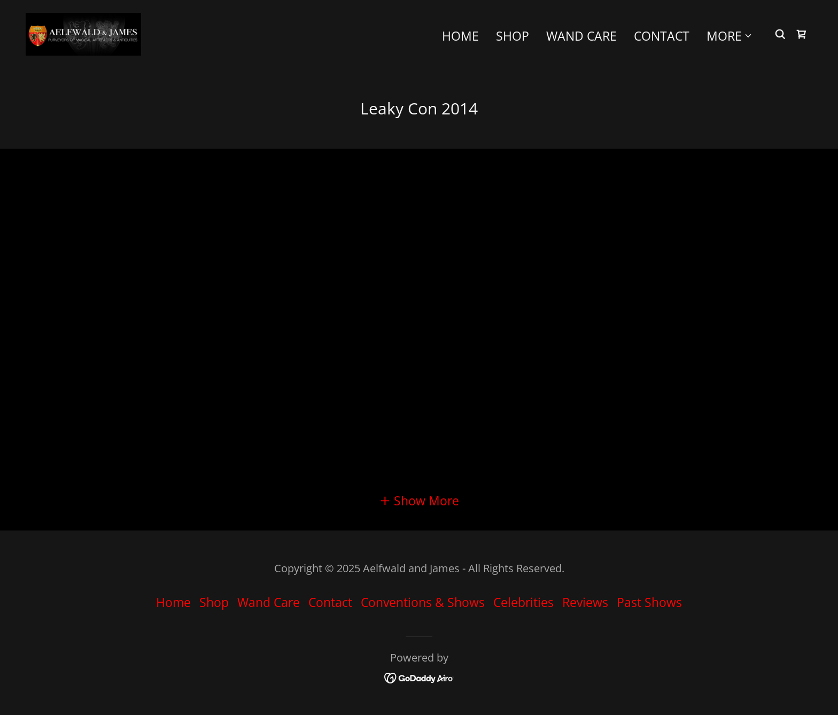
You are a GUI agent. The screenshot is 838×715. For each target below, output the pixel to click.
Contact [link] (661, 35)
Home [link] (460, 35)
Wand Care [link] (581, 35)
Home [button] (173, 602)
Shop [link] (512, 35)
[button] (729, 35)
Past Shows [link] (649, 602)
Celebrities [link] (523, 602)
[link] (83, 32)
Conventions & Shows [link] (423, 602)
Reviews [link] (585, 602)
